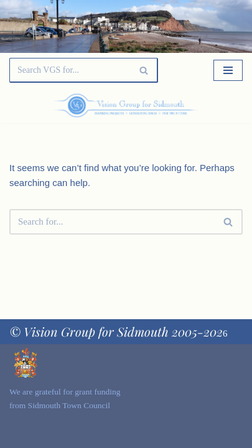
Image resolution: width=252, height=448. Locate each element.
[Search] (69, 70)
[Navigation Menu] (228, 70)
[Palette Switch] (208, 106)
